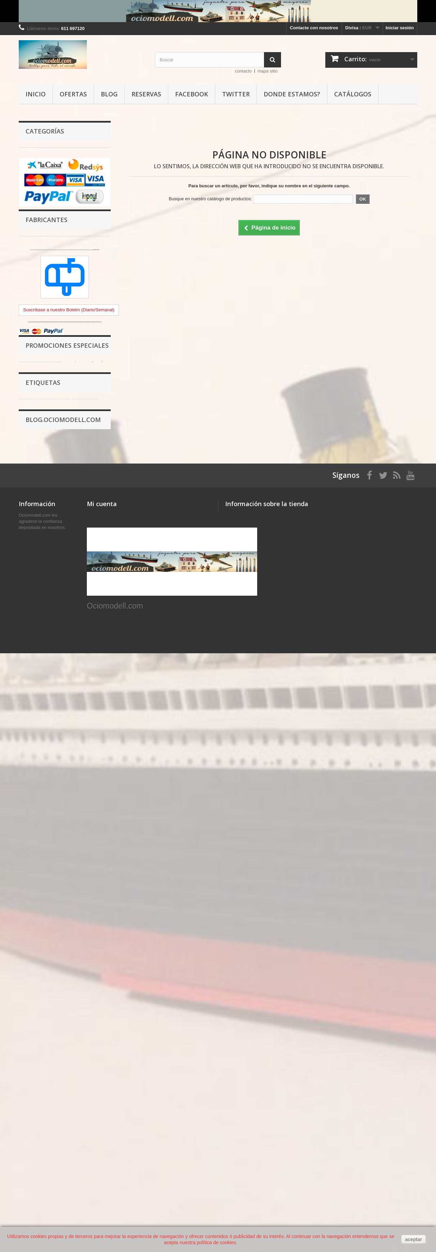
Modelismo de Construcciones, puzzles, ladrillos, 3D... (58, 378)
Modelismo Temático (47, 215)
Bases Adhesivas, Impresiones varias (57, 315)
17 (98, 831)
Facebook (191, 94)
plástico (30, 821)
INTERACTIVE (73, 810)
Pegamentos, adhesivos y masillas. (62, 184)
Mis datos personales (109, 1089)
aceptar (413, 1239)
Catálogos (352, 94)
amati (91, 821)
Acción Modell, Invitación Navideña (53, 944)
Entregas (28, 1098)
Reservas (146, 94)
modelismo (34, 800)
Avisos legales (34, 1107)
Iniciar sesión (400, 27)
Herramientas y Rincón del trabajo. (61, 173)
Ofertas (73, 94)
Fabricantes (46, 492)
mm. (26, 831)
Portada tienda (40, 404)
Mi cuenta (102, 1052)
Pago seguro (32, 1133)
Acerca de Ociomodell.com (47, 1124)
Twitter (236, 94)
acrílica (61, 800)
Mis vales (97, 1098)
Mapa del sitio (33, 1160)
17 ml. (71, 821)
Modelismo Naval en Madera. (55, 362)
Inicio (36, 94)
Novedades (30, 1062)
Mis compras (100, 1062)
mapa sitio (268, 71)
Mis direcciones (103, 1080)
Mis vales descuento (108, 1071)
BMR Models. (39, 268)
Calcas (32, 330)
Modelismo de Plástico (49, 226)
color (52, 821)
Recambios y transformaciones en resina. (61, 294)
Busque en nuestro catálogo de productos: (210, 198)
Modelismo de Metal (46, 257)
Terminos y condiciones (44, 1115)
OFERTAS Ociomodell (48, 415)
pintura (46, 790)
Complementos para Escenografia (61, 194)
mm (99, 810)
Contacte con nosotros (314, 27)
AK (47, 810)
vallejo (29, 810)
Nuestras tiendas (36, 1071)
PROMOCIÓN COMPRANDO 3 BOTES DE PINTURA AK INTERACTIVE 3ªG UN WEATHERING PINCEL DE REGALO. (61, 907)
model (82, 831)
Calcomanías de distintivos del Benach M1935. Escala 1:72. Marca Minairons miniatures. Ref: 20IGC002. (87, 668)
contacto (243, 71)
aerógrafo (85, 790)
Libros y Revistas (43, 393)
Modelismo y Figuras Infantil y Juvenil (57, 242)
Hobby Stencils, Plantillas (52, 352)
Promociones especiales (67, 631)
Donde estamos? (292, 94)
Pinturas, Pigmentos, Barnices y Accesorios (59, 158)
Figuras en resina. (44, 278)
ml (64, 790)
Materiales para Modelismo (53, 205)
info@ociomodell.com (272, 1100)
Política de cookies (39, 1142)
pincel (82, 800)
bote (26, 790)
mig (43, 831)
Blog (109, 94)
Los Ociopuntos (35, 1151)
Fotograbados (40, 341)
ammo (61, 831)
